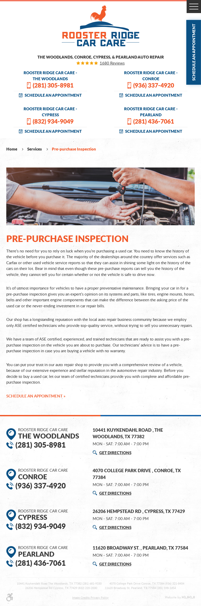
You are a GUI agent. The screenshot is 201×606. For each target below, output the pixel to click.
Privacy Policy (100, 597)
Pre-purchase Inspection (74, 149)
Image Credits (81, 597)
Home (12, 149)
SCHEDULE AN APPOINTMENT (53, 95)
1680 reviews (112, 63)
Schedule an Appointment (194, 52)
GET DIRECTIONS (115, 452)
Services (35, 149)
